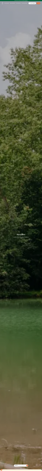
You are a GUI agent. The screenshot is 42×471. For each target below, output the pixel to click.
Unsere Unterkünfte (12, 3)
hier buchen (26, 0)
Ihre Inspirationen (18, 3)
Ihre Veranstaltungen (24, 3)
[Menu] (38, 3)
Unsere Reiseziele (6, 3)
